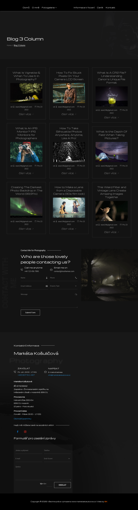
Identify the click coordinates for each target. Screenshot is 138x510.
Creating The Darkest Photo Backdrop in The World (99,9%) (26, 190)
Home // (10, 45)
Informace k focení (84, 7)
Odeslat (62, 485)
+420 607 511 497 (26, 375)
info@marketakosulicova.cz (59, 375)
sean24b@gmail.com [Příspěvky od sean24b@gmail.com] (23, 107)
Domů (26, 7)
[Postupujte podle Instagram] (25, 431)
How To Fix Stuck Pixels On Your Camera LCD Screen (68, 76)
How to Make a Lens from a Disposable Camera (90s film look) (69, 190)
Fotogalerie (48, 7)
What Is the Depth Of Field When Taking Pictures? (111, 135)
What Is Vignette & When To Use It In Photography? (26, 76)
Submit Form (30, 313)
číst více (25, 114)
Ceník (100, 7)
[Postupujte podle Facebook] (17, 431)
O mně (35, 7)
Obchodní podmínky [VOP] (22, 419)
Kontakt (110, 7)
